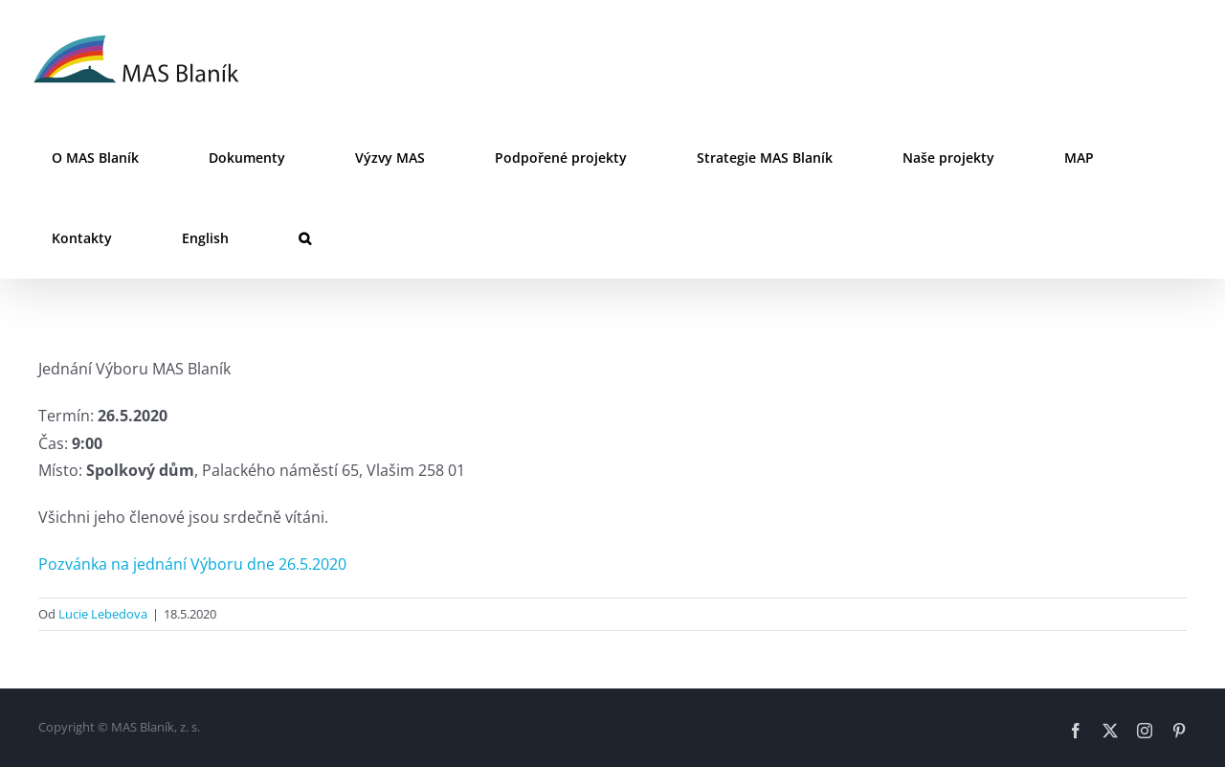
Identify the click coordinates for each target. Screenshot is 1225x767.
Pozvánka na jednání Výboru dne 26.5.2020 (192, 564)
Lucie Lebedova (102, 613)
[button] (305, 238)
